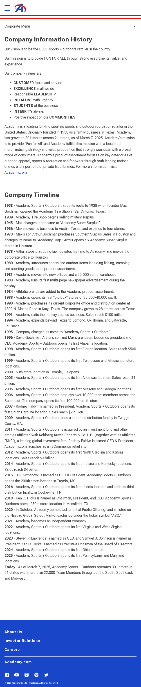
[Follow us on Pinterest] (36, 675)
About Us (13, 632)
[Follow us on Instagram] (26, 675)
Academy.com (15, 172)
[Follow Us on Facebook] (6, 675)
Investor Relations (22, 641)
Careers (12, 650)
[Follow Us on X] (46, 675)
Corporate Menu (17, 26)
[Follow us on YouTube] (16, 675)
